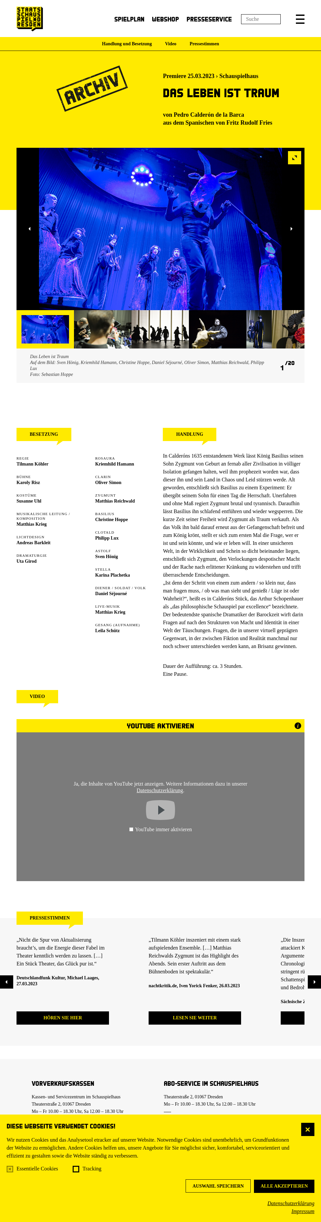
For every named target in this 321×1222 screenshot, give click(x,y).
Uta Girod (27, 561)
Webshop (165, 19)
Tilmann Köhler (33, 464)
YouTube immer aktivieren (160, 829)
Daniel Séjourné (111, 593)
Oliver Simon (108, 482)
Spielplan (129, 19)
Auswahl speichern (218, 1186)
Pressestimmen (204, 43)
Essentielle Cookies (37, 1168)
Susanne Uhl (29, 501)
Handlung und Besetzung (127, 43)
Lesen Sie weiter (195, 1017)
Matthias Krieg (32, 524)
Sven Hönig (106, 556)
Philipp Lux (107, 538)
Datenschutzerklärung (291, 1203)
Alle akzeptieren (284, 1186)
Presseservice (209, 19)
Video (170, 43)
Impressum (302, 1211)
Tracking (92, 1168)
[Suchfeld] (261, 19)
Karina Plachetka (112, 575)
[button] (300, 19)
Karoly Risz (28, 482)
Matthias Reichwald (115, 501)
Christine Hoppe (111, 519)
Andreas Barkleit (34, 542)
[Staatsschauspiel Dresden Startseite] (30, 19)
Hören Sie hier (63, 1017)
